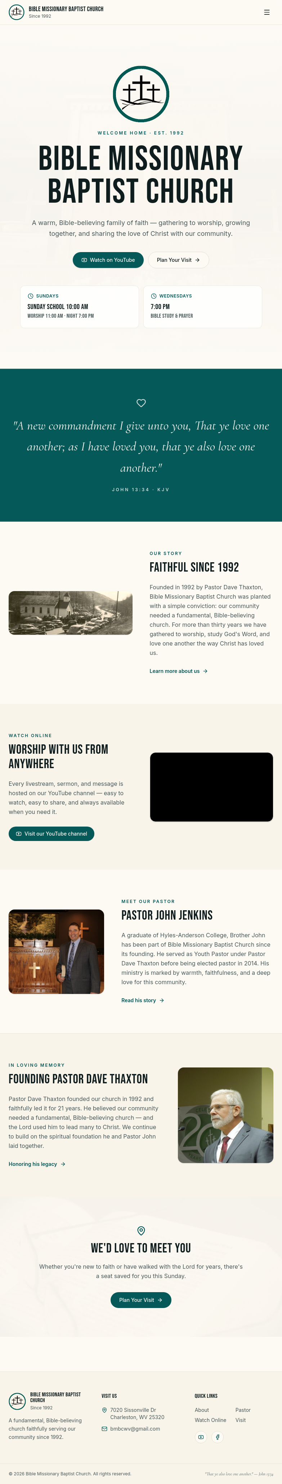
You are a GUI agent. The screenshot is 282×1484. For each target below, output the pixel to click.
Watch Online (211, 1420)
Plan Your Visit (178, 260)
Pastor (243, 1410)
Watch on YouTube (108, 260)
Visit (241, 1420)
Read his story (143, 1000)
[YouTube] (201, 1437)
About (202, 1410)
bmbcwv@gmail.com (135, 1429)
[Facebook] (217, 1437)
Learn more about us (179, 671)
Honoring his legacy (37, 1164)
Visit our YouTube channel (51, 834)
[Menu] (266, 12)
